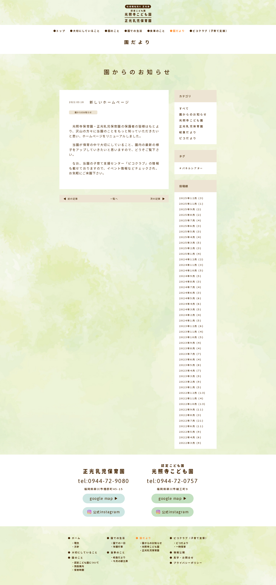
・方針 (75, 546)
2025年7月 (187, 220)
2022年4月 (187, 437)
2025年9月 (187, 209)
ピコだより (188, 138)
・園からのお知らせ (151, 543)
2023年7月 (187, 353)
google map (103, 498)
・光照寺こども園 (149, 546)
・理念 (75, 543)
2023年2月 (187, 381)
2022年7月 (187, 420)
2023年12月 (188, 326)
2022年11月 (188, 398)
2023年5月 (187, 365)
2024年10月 (188, 270)
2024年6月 (187, 292)
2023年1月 (187, 387)
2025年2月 (187, 248)
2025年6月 (187, 225)
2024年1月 (187, 320)
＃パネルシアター (191, 168)
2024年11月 (188, 264)
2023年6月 (187, 359)
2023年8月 (187, 348)
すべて (184, 108)
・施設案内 (78, 566)
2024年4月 (187, 303)
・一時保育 (179, 546)
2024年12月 (188, 259)
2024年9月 (187, 276)
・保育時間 (78, 569)
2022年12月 (188, 392)
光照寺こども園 (191, 120)
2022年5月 (187, 431)
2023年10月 (188, 337)
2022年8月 (187, 415)
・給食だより (118, 557)
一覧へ (114, 198)
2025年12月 (188, 198)
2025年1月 (187, 253)
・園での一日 (118, 543)
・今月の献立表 (119, 561)
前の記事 (70, 198)
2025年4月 (187, 237)
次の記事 (157, 198)
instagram (103, 512)
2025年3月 (187, 242)
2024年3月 (187, 309)
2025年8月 (187, 214)
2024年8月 (187, 281)
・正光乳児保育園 (149, 550)
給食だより (188, 132)
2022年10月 (188, 403)
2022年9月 (187, 409)
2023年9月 (187, 342)
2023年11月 (188, 331)
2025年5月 (187, 231)
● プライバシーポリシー (186, 562)
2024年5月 (187, 298)
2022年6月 (187, 426)
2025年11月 (188, 203)
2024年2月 (187, 314)
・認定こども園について (85, 562)
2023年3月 (187, 376)
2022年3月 (187, 442)
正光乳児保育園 (191, 126)
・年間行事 (117, 546)
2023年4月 (187, 370)
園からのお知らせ (193, 114)
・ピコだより (180, 543)
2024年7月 (187, 287)
